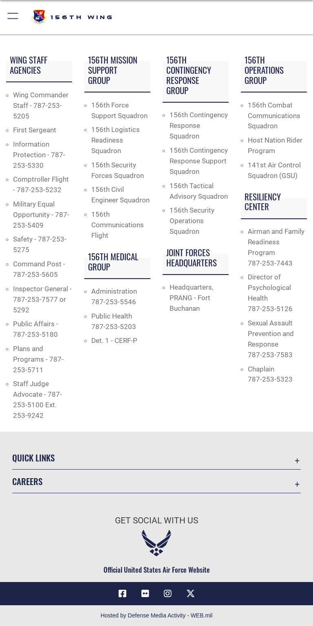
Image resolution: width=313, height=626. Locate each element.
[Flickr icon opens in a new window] (145, 593)
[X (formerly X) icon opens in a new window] (191, 593)
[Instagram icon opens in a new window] (168, 593)
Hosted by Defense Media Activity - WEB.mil (157, 615)
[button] (13, 17)
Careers (27, 481)
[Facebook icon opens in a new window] (122, 593)
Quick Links (33, 457)
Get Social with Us (156, 520)
